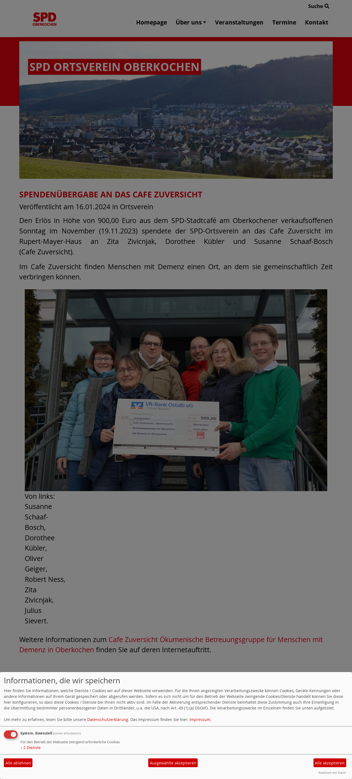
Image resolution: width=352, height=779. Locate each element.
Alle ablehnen (18, 763)
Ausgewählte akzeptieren (173, 763)
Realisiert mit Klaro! (332, 772)
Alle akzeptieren (330, 763)
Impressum (199, 719)
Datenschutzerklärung (107, 719)
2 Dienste (30, 747)
